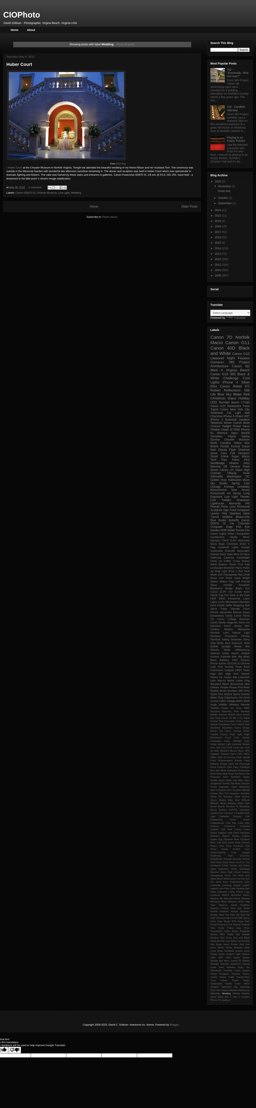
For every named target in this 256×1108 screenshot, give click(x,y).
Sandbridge (217, 463)
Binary (223, 803)
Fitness (224, 734)
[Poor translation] (14, 1050)
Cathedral (224, 816)
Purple (220, 605)
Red (246, 394)
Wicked (236, 993)
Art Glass (236, 469)
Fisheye (229, 486)
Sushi (213, 967)
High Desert (234, 872)
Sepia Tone (216, 694)
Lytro (213, 680)
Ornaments (231, 636)
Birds (246, 422)
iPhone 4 (230, 382)
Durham (237, 731)
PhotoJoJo (222, 924)
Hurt (247, 875)
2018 (218, 226)
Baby (230, 800)
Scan (225, 777)
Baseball (245, 711)
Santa (226, 944)
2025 (218, 181)
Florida (224, 446)
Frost (233, 852)
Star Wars (238, 780)
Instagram (243, 510)
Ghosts (246, 859)
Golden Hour (218, 479)
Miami (225, 684)
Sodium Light (233, 954)
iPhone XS (215, 1000)
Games (246, 737)
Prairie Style (234, 928)
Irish (243, 878)
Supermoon (230, 697)
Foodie (224, 849)
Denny (237, 728)
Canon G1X (218, 406)
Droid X (245, 544)
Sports (236, 694)
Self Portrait (243, 581)
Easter (238, 591)
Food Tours (243, 666)
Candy (228, 615)
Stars (247, 780)
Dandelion (215, 728)
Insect (227, 626)
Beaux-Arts (243, 516)
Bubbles (224, 660)
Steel (247, 643)
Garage (246, 852)
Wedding (76, 192)
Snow (213, 453)
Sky (212, 483)
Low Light (63, 192)
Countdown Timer (227, 724)
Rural (213, 941)
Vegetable (224, 787)
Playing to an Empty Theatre (236, 139)
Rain (213, 449)
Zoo (247, 530)
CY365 (245, 402)
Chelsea (237, 816)
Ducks (213, 622)
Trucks (235, 980)
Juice (218, 882)
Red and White (218, 770)
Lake (247, 882)
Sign (226, 510)
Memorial (235, 503)
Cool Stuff (226, 829)
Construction (217, 537)
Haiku (213, 869)
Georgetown (216, 859)
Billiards (246, 800)
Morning (215, 466)
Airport (235, 653)
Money (237, 898)
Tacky (240, 967)
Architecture (219, 366)
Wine (236, 554)
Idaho (213, 878)
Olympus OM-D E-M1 (223, 540)
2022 (218, 215)
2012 (218, 259)
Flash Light (236, 734)
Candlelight (243, 557)
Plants (232, 436)
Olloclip (232, 473)
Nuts (221, 915)
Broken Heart (235, 714)
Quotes (214, 934)
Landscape (216, 567)
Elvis (224, 842)
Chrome (245, 663)
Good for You (243, 862)
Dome (228, 731)
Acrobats (237, 790)
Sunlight (226, 646)
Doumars (244, 619)
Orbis (213, 760)
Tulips (224, 608)
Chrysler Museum (46, 192)
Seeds (220, 947)
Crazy (247, 829)
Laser (246, 598)
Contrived (245, 826)
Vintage (231, 701)
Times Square (242, 970)
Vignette (235, 608)
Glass (232, 398)
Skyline (228, 694)
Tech (213, 459)
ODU (240, 754)
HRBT (238, 670)
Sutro (221, 967)
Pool (240, 687)
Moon (246, 479)
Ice (248, 622)
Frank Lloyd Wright (238, 578)
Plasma (236, 924)
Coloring (214, 826)
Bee (234, 656)
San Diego (216, 944)
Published (245, 931)
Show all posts (125, 44)
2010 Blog (121, 163)
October (223, 197)
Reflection (232, 770)
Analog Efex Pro (219, 793)
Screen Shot (237, 944)
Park (247, 921)
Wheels (214, 650)
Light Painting (237, 888)
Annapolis (244, 585)
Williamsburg (242, 650)
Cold (213, 666)
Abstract (215, 653)
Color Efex (244, 823)
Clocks (221, 619)
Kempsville (234, 598)
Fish (247, 846)
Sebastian (236, 639)
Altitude (246, 790)
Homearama (216, 875)
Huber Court (19, 64)
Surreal (246, 964)
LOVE (229, 747)
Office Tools (216, 757)
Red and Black (241, 938)
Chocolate (229, 721)
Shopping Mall (241, 605)
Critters (240, 724)
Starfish (246, 960)
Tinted (213, 974)
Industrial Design (241, 744)
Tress (213, 980)
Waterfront (244, 787)
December (225, 186)
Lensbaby (243, 486)
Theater (245, 496)
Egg (220, 839)
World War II (224, 997)
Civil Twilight (220, 500)
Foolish (236, 849)
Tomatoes (224, 974)
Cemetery (216, 436)
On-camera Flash (233, 757)
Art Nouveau (225, 796)
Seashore (235, 777)
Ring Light (221, 571)
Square (246, 957)
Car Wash (244, 718)
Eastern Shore (227, 564)
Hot (234, 875)
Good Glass (229, 862)
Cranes (238, 829)
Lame (236, 747)
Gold (212, 862)
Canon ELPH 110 (221, 591)
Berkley (214, 714)
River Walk (222, 773)
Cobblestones (217, 823)
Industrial (215, 626)
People (224, 687)
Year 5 (236, 997)
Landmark (244, 677)
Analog (224, 708)
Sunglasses (216, 783)
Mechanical (232, 602)
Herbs (234, 869)
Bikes (246, 656)
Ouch (213, 921)
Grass (227, 741)
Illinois (220, 878)
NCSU (241, 901)
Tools (230, 554)
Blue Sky (224, 394)
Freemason (216, 670)
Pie (230, 924)
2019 (218, 221)
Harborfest (223, 869)
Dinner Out (216, 731)
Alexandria (226, 612)
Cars (224, 453)
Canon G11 (237, 342)
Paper (241, 921)
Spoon (221, 780)
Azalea (222, 800)
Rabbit (230, 934)
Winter (228, 422)
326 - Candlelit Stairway (236, 108)
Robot (242, 773)
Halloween (234, 479)
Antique (245, 653)
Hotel (240, 875)
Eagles (213, 839)
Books (222, 520)
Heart (246, 670)
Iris (238, 878)
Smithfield (229, 951)
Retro (213, 773)
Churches (216, 416)
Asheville (226, 656)
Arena (213, 796)
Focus (213, 849)
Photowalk (244, 764)
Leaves (214, 513)
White (227, 650)
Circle (238, 721)
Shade (229, 947)
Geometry (245, 856)
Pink (224, 513)
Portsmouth (217, 493)
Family (214, 595)
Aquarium (234, 793)
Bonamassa (217, 615)
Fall (232, 453)
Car (232, 523)
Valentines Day (229, 987)
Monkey (246, 898)
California (215, 557)
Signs (234, 433)
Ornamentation (225, 760)
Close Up (216, 561)
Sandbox (232, 690)
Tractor (222, 977)
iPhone (214, 612)
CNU (234, 660)
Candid (239, 813)
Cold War (231, 823)
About (31, 30)
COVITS (233, 810)
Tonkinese (216, 412)
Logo (247, 892)
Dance (213, 833)
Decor (213, 578)
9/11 (229, 790)
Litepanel (217, 358)
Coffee (227, 561)
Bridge (228, 588)
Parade (238, 760)
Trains (235, 459)
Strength (214, 964)
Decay (237, 493)
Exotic (231, 842)
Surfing (226, 783)
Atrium (213, 800)
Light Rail (242, 412)
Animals (227, 585)
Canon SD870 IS (25, 192)
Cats (247, 483)
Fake (237, 842)
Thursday (228, 970)
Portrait (235, 446)
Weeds (238, 646)
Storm (213, 608)
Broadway (245, 806)
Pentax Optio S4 (229, 764)
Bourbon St (232, 806)
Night (231, 358)
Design (246, 728)
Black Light (244, 803)
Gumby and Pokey (240, 865)
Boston (221, 806)
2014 (218, 248)
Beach (235, 402)
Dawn (236, 833)
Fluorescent (216, 737)
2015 (218, 242)
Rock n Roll (235, 571)
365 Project (239, 362)
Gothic (225, 865)
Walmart (233, 990)
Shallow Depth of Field (225, 429)
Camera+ (217, 362)
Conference (229, 826)
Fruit (240, 564)
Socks (222, 954)
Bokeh (214, 446)
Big (240, 656)
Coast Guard (240, 819)
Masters (214, 898)
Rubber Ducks (218, 690)
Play (231, 581)
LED (213, 402)
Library (238, 626)
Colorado (244, 523)
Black (213, 660)
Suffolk (214, 646)
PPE (234, 921)
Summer (224, 964)
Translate (236, 317)
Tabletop (231, 967)
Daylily (233, 537)
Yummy (214, 708)
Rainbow (215, 639)
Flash (232, 449)
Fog (221, 595)
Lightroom (222, 892)
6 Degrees (221, 790)
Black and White (230, 351)
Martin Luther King (238, 680)
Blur (247, 443)
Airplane (227, 516)
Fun (226, 595)
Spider (223, 483)
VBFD (247, 983)
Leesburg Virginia (231, 885)
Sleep (220, 951)
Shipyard (238, 947)
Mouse (233, 751)
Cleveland (232, 544)
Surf (220, 574)
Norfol (247, 908)
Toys (224, 459)
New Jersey (240, 489)
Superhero (235, 964)
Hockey (246, 872)
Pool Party (232, 767)
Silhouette (216, 476)
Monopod (215, 901)
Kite (235, 677)
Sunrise (215, 439)
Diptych (225, 836)
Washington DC (238, 476)
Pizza (213, 767)
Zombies (245, 997)
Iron (248, 878)
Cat (229, 412)
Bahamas (226, 711)
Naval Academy (240, 905)
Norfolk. (214, 915)
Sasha (246, 436)
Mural (224, 901)
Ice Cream (225, 677)
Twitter (246, 980)
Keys (225, 882)
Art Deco (245, 554)
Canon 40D (222, 348)
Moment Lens (219, 632)
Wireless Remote (239, 704)
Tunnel (239, 530)
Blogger (174, 1024)
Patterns (214, 764)
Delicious (214, 836)
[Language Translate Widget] (230, 313)
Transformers (243, 977)
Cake (217, 718)
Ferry (228, 846)
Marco (246, 895)
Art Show (236, 708)
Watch (239, 701)
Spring (236, 483)
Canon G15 (219, 374)
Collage (232, 619)
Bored (213, 806)
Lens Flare (224, 888)
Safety (233, 941)
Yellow (238, 443)
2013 (218, 253)
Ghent (239, 416)
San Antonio (243, 941)
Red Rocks (226, 938)
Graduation (215, 741)
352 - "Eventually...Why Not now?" (238, 73)
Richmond (243, 506)
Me (221, 898)
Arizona (214, 656)
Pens (213, 605)
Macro (216, 342)
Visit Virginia (222, 990)
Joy (212, 882)
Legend (214, 888)
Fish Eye (243, 526)
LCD (223, 747)
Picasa (233, 687)
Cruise (236, 561)
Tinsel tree (223, 191)
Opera (246, 918)
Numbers (215, 636)
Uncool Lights (218, 701)
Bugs (222, 544)
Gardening (215, 856)
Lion (242, 747)
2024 (218, 210)
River (247, 687)
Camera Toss (217, 813)
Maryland (215, 684)
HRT (247, 416)
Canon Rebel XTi (235, 386)
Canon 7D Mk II (230, 718)
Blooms (237, 612)
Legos (213, 602)
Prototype (245, 767)
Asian (237, 796)
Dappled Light (225, 833)
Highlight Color (241, 741)
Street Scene (219, 456)
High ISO (216, 673)
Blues (213, 544)
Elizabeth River (231, 839)
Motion (223, 581)
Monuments (236, 684)
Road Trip (233, 773)
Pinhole (245, 636)
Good (219, 862)
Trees (246, 406)
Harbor (214, 581)
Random (214, 938)
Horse (228, 875)
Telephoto (216, 422)
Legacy (246, 885)
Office (247, 754)
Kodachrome (236, 882)
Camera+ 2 (229, 813)
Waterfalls (215, 993)
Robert (215, 390)
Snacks (239, 951)
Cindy (246, 574)
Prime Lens (228, 506)
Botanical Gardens (237, 419)
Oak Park (230, 915)
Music (241, 751)
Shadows (244, 449)
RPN (222, 934)
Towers (246, 974)
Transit (214, 516)
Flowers (244, 358)
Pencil (213, 924)
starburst (226, 1000)
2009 (218, 275)
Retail (231, 530)
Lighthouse (217, 503)
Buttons (223, 810)
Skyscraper (243, 551)
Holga (213, 744)
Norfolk (242, 337)
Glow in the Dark (240, 595)
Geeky (222, 622)
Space (236, 957)
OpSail (246, 757)
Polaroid (221, 767)
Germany (237, 859)
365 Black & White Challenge (230, 376)
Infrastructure (230, 878)
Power (221, 928)
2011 (218, 264)
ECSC (246, 731)
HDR (224, 530)
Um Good (244, 697)
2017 (218, 232)
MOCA (225, 895)
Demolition (227, 728)
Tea (248, 967)
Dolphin (246, 836)
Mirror (246, 537)
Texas (213, 585)
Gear (230, 856)
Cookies (214, 829)
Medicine (224, 751)
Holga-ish (232, 622)
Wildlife (223, 704)
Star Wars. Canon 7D (230, 960)
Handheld (223, 547)
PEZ (247, 459)
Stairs (229, 780)
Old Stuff (240, 915)
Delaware (245, 833)
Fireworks (238, 846)
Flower (237, 426)
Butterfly (234, 520)
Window (246, 993)
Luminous (215, 895)
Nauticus (223, 905)
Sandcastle (216, 551)
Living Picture (236, 892)
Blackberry (216, 588)
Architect (245, 793)
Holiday (244, 398)
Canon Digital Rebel (222, 533)
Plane (238, 567)
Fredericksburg (217, 852)
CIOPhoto (21, 14)
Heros (223, 872)
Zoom (246, 608)
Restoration (244, 770)
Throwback (215, 970)
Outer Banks (223, 921)
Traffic (231, 977)
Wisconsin (244, 540)
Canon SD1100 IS (229, 663)
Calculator (245, 810)
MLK (216, 751)
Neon (246, 426)
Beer (237, 800)
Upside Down (233, 983)
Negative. (215, 754)
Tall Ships (235, 783)
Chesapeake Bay (232, 574)
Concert (215, 426)
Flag (212, 547)
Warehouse (244, 990)
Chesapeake (242, 533)
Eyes (247, 591)
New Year (236, 908)
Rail (238, 934)
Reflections (232, 390)
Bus (212, 718)
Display (235, 836)
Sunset (224, 402)
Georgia (228, 859)
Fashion (214, 734)
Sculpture (216, 510)
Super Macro (241, 456)
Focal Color (232, 737)
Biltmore (223, 714)
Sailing (225, 639)
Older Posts (189, 206)
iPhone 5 (216, 419)
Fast (221, 846)
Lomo (221, 602)
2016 (218, 237)
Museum (232, 901)
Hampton (244, 453)
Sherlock (222, 433)
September (225, 203)
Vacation (214, 987)
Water (237, 394)
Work (213, 790)
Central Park (216, 721)
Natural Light (241, 632)
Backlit (245, 433)
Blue (213, 520)
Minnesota (244, 629)
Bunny (213, 810)
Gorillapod (215, 865)
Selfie (229, 605)
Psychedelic (216, 931)
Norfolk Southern (219, 911)
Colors (224, 409)
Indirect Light (224, 744)
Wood (213, 997)
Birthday (232, 803)
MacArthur (236, 895)
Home (14, 30)
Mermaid (228, 898)
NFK (247, 751)
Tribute (223, 980)
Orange (245, 547)
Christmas (218, 398)
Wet (247, 646)
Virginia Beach (238, 370)
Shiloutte (230, 551)
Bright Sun (243, 588)
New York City (240, 409)
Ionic (212, 747)
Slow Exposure (234, 643)
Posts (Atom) (109, 216)
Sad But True (223, 941)
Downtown (243, 500)
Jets (218, 747)
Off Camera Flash (236, 466)
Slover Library (219, 469)
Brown (246, 714)
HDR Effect (217, 598)
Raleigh (246, 934)
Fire (221, 578)
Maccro (221, 680)
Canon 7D (221, 337)
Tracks (213, 977)
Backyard (215, 711)
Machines (229, 567)
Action (225, 653)
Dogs (229, 526)
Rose (246, 473)
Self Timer (244, 690)
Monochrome (218, 489)
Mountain (244, 602)
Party (247, 760)
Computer (216, 526)
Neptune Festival (219, 908)
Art (229, 493)
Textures (245, 783)
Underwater (216, 983)
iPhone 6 (228, 416)
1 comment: (35, 187)
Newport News (228, 754)
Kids (247, 564)
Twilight (226, 426)
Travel (213, 787)
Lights (235, 547)
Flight (247, 734)
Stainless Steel (240, 513)
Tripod (214, 409)
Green (246, 446)
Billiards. (214, 803)
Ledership (215, 885)
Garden (215, 530)
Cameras (229, 557)
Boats (246, 612)
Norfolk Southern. (240, 911)
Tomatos (235, 974)
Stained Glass (218, 554)
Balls (236, 711)
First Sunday (225, 666)
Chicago (215, 486)
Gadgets (229, 670)
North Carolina (220, 443)
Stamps (214, 960)
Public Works (231, 931)
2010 (218, 270)
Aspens (246, 796)
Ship (212, 643)
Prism (247, 928)
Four (247, 849)
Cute (247, 724)
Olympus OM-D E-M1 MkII (229, 918)
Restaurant (234, 406)
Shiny (246, 639)
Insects (237, 422)
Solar (228, 957)
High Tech (232, 673)
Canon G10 (241, 354)
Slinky (220, 643)
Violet (234, 787)
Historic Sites (239, 463)
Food (233, 510)
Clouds (222, 449)
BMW (247, 708)
